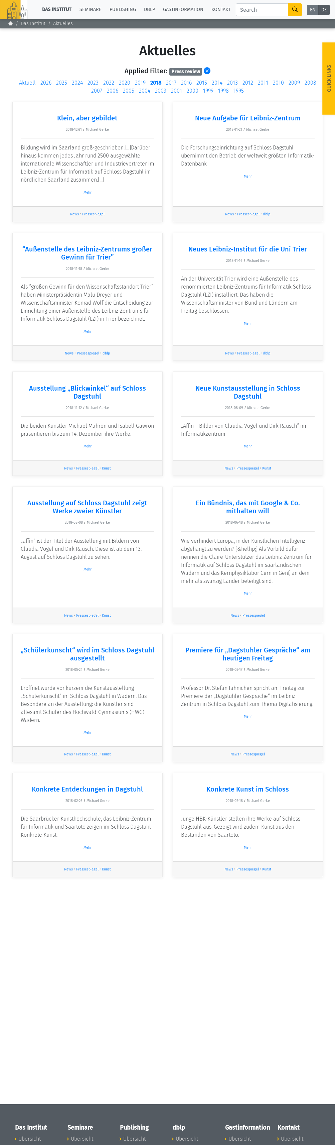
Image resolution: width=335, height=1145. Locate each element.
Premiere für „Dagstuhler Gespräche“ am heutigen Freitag (247, 654)
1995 (238, 91)
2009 (294, 83)
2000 (192, 91)
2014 (217, 83)
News (74, 214)
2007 (96, 91)
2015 (201, 83)
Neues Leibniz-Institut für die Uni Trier (247, 249)
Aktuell (27, 83)
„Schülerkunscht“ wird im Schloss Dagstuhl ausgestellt (87, 654)
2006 (112, 91)
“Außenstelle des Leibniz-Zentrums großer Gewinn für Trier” (87, 253)
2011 (263, 83)
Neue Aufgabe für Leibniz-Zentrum (248, 118)
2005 (128, 91)
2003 (160, 91)
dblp (266, 214)
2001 (176, 91)
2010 (278, 83)
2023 (93, 83)
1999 (208, 91)
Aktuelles (63, 23)
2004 (144, 91)
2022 (108, 83)
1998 (223, 91)
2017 (171, 83)
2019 (140, 83)
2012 (247, 83)
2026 (45, 83)
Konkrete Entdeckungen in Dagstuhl (87, 789)
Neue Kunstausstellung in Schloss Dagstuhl (247, 392)
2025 (61, 83)
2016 (186, 83)
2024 (77, 83)
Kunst (106, 468)
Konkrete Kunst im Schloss (247, 789)
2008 (310, 83)
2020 (124, 83)
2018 (155, 83)
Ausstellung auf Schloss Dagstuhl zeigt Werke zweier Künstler (87, 507)
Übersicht (29, 1139)
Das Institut (33, 23)
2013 (232, 83)
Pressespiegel (93, 214)
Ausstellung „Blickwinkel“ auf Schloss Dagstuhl (87, 392)
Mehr (87, 192)
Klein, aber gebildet (87, 118)
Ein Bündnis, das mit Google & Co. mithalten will (248, 507)
